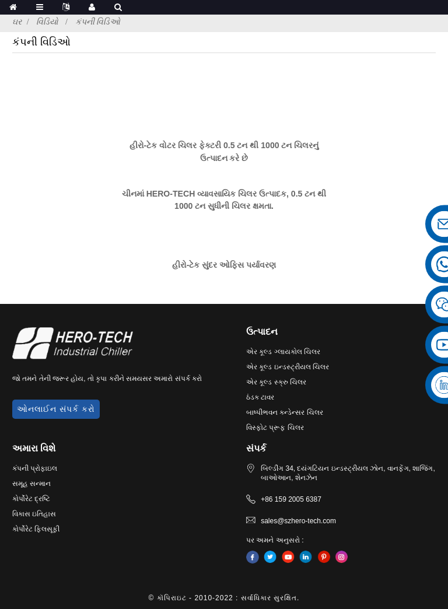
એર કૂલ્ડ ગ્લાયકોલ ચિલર (283, 352)
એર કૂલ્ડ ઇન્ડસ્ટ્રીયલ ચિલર (287, 367)
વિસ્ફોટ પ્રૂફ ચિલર (275, 428)
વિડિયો (47, 21)
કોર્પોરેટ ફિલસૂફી (36, 529)
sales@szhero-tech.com (298, 521)
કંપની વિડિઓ (98, 21)
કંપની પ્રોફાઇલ (34, 468)
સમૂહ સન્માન (31, 484)
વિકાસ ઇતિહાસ (34, 514)
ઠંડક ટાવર (260, 397)
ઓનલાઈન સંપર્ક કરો (56, 409)
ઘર (17, 21)
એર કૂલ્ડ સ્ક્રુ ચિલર (276, 382)
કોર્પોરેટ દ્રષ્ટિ (31, 499)
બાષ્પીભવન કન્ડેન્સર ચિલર (284, 412)
